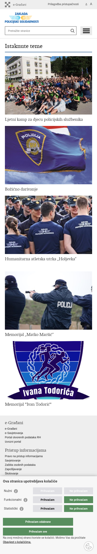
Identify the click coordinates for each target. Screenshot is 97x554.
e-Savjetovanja (14, 433)
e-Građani (11, 428)
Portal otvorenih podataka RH (23, 437)
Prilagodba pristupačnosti (63, 4)
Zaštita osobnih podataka (20, 464)
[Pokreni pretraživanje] (73, 31)
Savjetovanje (13, 460)
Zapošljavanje (13, 469)
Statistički (11, 516)
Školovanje (11, 473)
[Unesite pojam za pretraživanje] (22, 31)
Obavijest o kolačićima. (17, 542)
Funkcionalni (13, 507)
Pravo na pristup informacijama (24, 456)
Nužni (8, 499)
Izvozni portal (13, 441)
